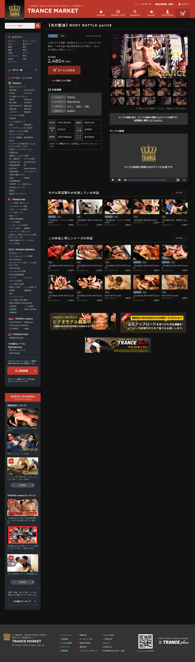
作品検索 (64, 639)
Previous (114, 56)
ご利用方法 (107, 639)
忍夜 (11, 125)
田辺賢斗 (71, 111)
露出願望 (13, 90)
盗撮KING (28, 106)
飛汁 (11, 293)
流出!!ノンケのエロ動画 (18, 131)
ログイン (185, 4)
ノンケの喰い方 (30, 287)
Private (12, 93)
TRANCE (71, 97)
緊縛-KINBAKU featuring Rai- (21, 303)
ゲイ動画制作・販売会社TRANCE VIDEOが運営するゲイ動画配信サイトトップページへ (53, 10)
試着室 (26, 178)
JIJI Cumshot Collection (18, 325)
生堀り (79, 106)
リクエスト (28, 278)
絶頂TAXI (13, 168)
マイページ (65, 647)
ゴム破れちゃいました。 (19, 96)
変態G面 (27, 112)
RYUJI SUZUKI (15, 322)
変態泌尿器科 (14, 165)
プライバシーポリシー (89, 651)
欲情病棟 (13, 309)
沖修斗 (26, 329)
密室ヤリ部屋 (14, 287)
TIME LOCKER (30, 309)
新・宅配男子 (14, 159)
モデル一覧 (17, 70)
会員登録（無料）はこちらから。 (148, 120)
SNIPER (12, 118)
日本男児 (27, 103)
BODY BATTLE (73, 102)
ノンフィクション (16, 297)
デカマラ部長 (29, 159)
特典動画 (13, 312)
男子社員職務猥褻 (16, 275)
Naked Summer (30, 168)
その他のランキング (22, 601)
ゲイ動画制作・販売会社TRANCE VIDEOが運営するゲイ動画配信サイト (57, 6)
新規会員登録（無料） (165, 4)
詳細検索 (23, 370)
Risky (11, 178)
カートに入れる (66, 70)
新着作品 (83, 635)
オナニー (11, 41)
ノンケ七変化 (14, 222)
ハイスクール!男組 (16, 115)
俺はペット (13, 216)
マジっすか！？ (30, 172)
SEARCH (135, 15)
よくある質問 (66, 643)
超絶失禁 (13, 109)
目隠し (10, 53)
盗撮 (10, 47)
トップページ (66, 635)
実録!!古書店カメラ (17, 175)
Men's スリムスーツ (17, 87)
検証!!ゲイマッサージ (17, 194)
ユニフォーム (13, 56)
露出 (24, 47)
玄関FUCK (13, 153)
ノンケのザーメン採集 (18, 206)
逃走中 (12, 99)
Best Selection (15, 259)
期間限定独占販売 (16, 338)
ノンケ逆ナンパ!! (16, 212)
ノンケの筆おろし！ (17, 122)
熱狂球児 (27, 109)
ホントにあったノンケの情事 (21, 256)
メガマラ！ (13, 112)
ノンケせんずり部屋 (17, 271)
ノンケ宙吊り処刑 (16, 284)
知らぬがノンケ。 (16, 253)
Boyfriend (28, 99)
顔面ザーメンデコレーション (21, 149)
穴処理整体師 (14, 181)
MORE (179, 192)
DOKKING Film (15, 347)
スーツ (25, 53)
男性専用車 (28, 137)
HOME (101, 15)
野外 (24, 56)
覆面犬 (12, 190)
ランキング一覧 (86, 639)
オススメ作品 (108, 635)
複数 (10, 50)
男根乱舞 (27, 125)
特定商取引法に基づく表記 (114, 651)
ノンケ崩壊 (28, 306)
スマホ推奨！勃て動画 (18, 300)
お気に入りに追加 (63, 80)
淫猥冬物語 (13, 172)
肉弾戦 (12, 290)
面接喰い (27, 228)
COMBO (12, 306)
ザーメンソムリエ (16, 134)
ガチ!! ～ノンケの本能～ (19, 209)
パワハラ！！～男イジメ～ (20, 232)
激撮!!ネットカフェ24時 (18, 156)
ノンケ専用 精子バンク (19, 203)
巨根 (87, 106)
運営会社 (83, 647)
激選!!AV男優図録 (16, 219)
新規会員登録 (85, 643)
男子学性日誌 (14, 268)
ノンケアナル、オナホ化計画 (21, 128)
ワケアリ (13, 278)
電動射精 (27, 290)
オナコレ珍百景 (15, 281)
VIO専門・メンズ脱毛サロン (20, 184)
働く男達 (13, 103)
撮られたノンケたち (17, 350)
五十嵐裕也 (13, 329)
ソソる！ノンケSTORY (18, 225)
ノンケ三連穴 (14, 243)
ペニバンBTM (14, 228)
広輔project (28, 322)
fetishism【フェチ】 (17, 187)
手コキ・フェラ (29, 41)
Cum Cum (28, 93)
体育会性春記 (14, 353)
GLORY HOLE (30, 162)
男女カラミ (27, 44)
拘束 (24, 50)
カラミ (70, 106)
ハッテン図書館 (15, 137)
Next (183, 56)
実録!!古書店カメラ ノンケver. (21, 240)
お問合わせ (107, 647)
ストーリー (12, 62)
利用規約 (64, 651)
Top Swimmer (29, 90)
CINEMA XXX (14, 162)
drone (11, 141)
